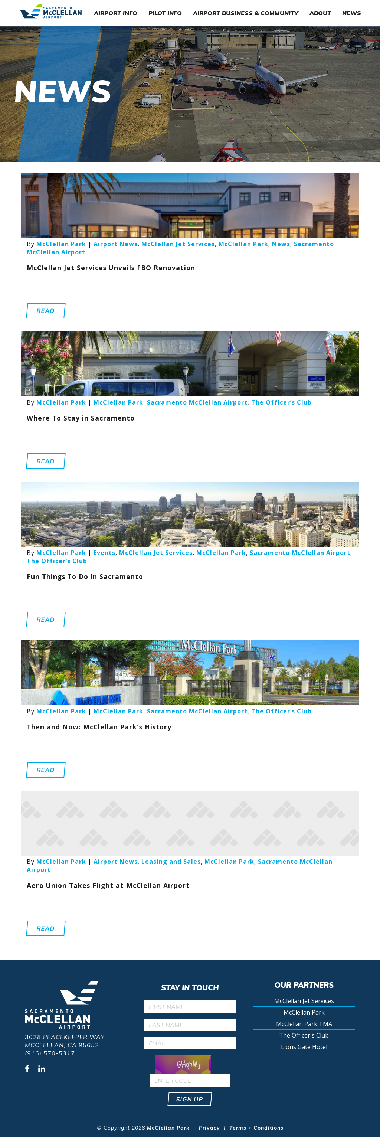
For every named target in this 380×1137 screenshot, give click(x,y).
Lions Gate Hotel (304, 1047)
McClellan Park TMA (304, 1024)
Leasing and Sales (171, 861)
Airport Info (115, 13)
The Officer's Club (304, 1035)
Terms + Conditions (256, 1127)
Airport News (116, 244)
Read (45, 310)
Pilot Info (165, 13)
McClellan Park (61, 244)
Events (104, 553)
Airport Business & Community (245, 13)
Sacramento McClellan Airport (197, 402)
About (320, 13)
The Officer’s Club (281, 402)
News (351, 13)
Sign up (190, 1099)
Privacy (209, 1127)
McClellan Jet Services (178, 244)
